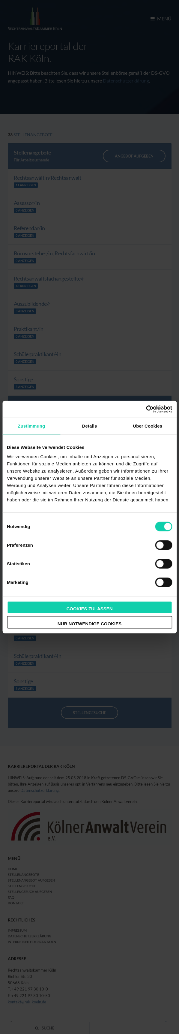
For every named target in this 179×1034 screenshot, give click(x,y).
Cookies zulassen (89, 608)
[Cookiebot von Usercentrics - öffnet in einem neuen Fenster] (146, 409)
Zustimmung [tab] (31, 425)
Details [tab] (89, 425)
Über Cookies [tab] (147, 425)
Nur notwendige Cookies (89, 623)
